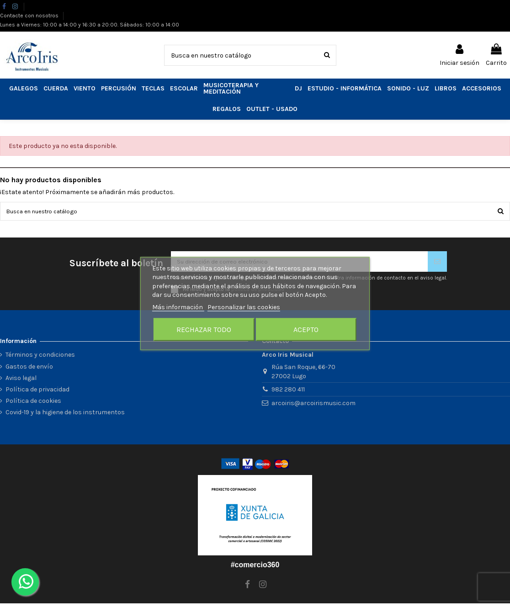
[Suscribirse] (437, 264)
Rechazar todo (203, 329)
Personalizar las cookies (243, 307)
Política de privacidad (37, 393)
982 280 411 (288, 393)
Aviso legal (21, 381)
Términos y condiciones (40, 359)
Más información (178, 307)
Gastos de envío (29, 370)
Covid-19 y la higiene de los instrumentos (65, 416)
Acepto (306, 329)
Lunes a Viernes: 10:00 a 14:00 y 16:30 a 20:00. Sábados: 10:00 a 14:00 (89, 24)
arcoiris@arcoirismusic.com (313, 407)
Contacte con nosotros (30, 15)
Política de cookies (33, 405)
